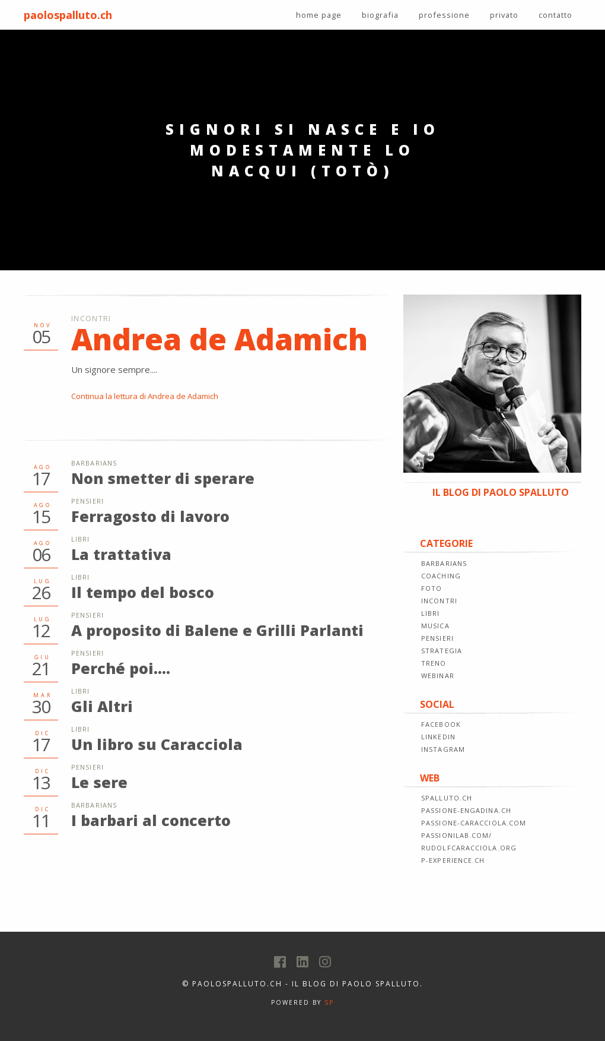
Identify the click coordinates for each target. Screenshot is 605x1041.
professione (444, 15)
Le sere (99, 782)
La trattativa (121, 554)
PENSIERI (437, 638)
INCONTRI (439, 600)
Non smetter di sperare (162, 478)
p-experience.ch (453, 860)
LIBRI (430, 613)
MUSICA (435, 625)
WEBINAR (437, 675)
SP (329, 1002)
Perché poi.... (120, 668)
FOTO (431, 588)
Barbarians (94, 462)
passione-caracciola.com (473, 822)
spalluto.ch (446, 797)
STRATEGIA (441, 650)
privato (504, 15)
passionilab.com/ (456, 835)
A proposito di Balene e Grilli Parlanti (217, 630)
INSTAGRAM (443, 749)
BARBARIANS (444, 563)
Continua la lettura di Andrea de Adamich (144, 396)
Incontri (91, 318)
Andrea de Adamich (219, 339)
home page (319, 15)
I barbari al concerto (151, 820)
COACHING (441, 575)
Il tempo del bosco (142, 592)
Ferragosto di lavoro (150, 516)
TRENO (434, 663)
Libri (80, 538)
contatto (555, 15)
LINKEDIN (438, 736)
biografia (380, 15)
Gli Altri (102, 706)
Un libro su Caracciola (157, 744)
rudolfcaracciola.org (469, 847)
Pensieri (87, 500)
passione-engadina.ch (466, 810)
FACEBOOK (441, 724)
